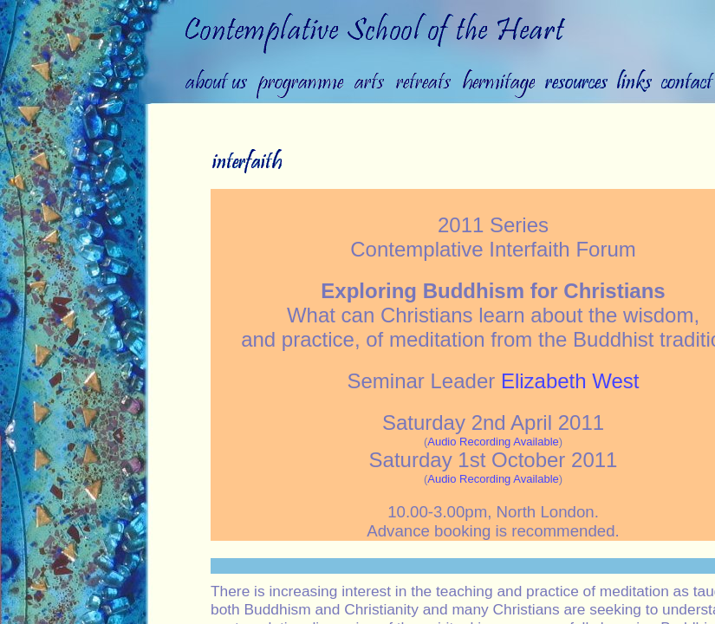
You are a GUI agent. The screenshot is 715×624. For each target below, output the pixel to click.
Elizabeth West (570, 381)
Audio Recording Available (493, 441)
